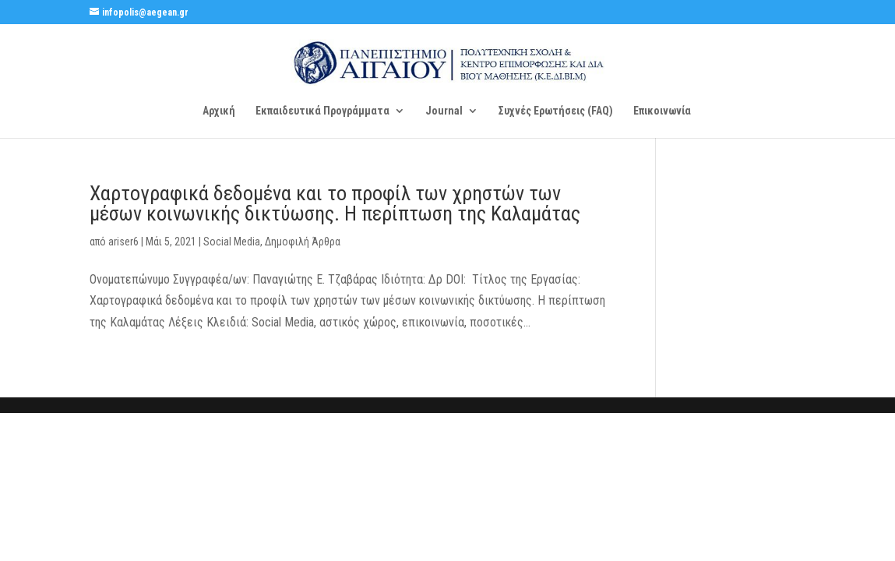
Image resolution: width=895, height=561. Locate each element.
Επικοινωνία (662, 111)
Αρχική (219, 111)
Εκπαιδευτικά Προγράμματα (322, 111)
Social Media (231, 241)
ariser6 (123, 241)
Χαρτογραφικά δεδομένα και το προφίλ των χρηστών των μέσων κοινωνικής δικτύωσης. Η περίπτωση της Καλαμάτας (335, 203)
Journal (444, 111)
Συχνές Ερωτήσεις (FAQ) (556, 111)
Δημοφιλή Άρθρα (302, 241)
